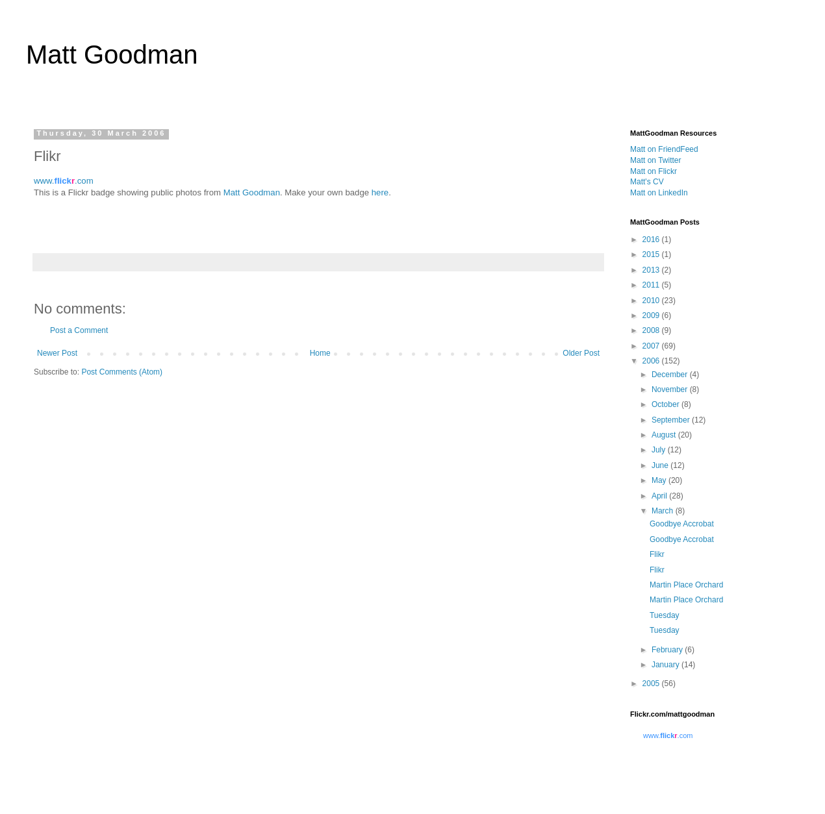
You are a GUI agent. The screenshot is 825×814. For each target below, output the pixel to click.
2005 (652, 683)
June (661, 465)
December (671, 374)
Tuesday (664, 615)
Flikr (657, 554)
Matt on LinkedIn (659, 192)
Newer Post (57, 353)
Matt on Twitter (655, 160)
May (660, 480)
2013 (652, 270)
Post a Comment (79, 330)
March (664, 510)
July (660, 449)
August (665, 434)
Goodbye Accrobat (682, 523)
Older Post (581, 353)
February (668, 649)
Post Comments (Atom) (121, 371)
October (666, 404)
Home (320, 353)
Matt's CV (647, 181)
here (380, 192)
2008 (652, 330)
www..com (64, 181)
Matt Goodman (112, 54)
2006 (652, 360)
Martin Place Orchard (686, 584)
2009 (652, 315)
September (672, 420)
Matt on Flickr (653, 171)
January (666, 664)
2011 (652, 285)
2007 (652, 346)
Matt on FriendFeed (664, 149)
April (660, 495)
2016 (652, 239)
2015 (652, 254)
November (671, 389)
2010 (652, 300)
